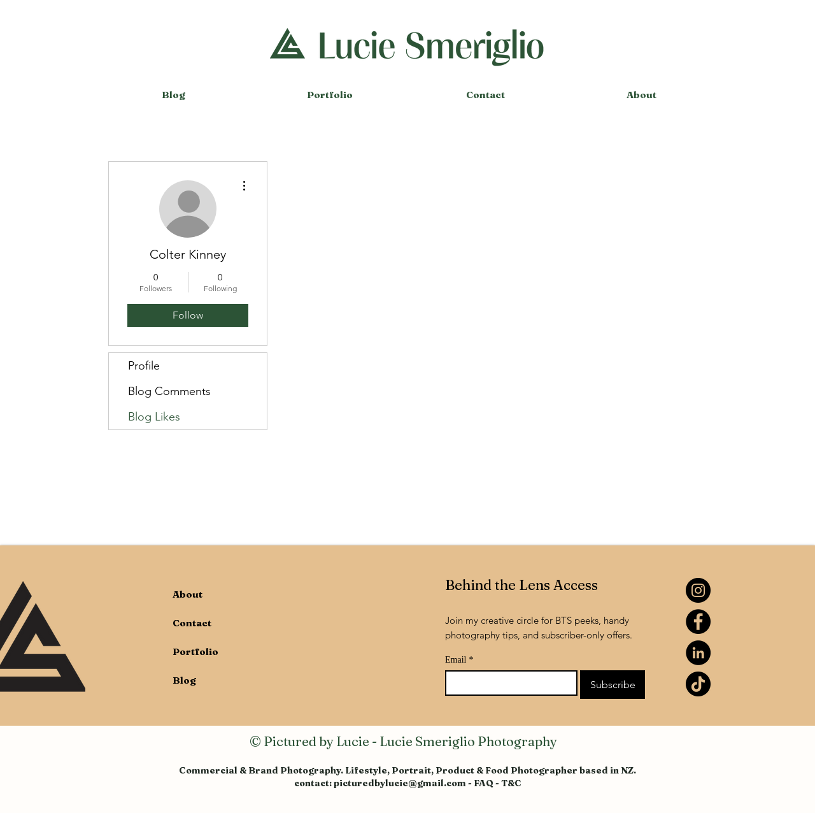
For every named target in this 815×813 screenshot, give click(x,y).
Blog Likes (154, 417)
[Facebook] (698, 621)
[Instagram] (698, 590)
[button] (330, 95)
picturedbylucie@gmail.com (400, 783)
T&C (511, 783)
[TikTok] (698, 684)
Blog (184, 680)
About (187, 594)
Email (459, 659)
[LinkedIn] (698, 652)
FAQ (483, 783)
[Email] (507, 683)
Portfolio (195, 651)
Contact (192, 623)
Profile (144, 366)
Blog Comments (169, 391)
